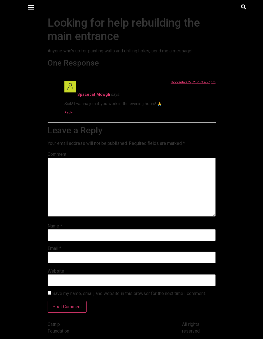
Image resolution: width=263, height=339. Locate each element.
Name (55, 226)
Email (54, 248)
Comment (57, 154)
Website (56, 271)
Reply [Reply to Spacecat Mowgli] (68, 112)
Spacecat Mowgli (93, 94)
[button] (31, 7)
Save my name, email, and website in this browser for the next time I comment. (129, 293)
